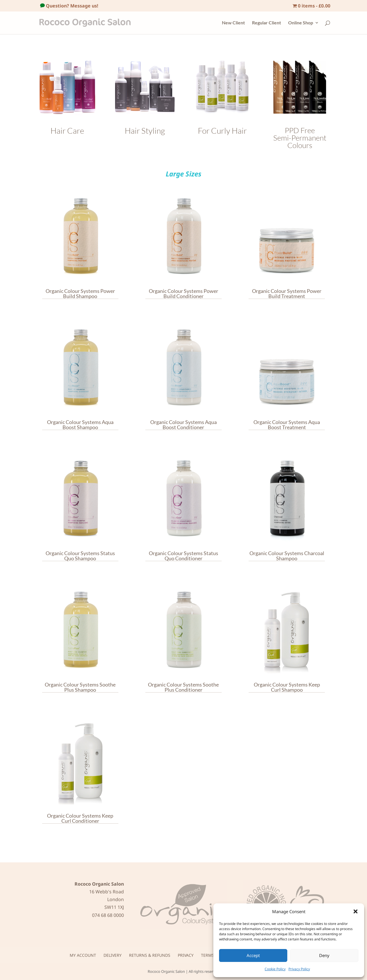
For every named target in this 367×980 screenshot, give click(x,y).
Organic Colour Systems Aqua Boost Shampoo (80, 424)
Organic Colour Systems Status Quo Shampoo (80, 556)
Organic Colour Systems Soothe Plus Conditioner (183, 687)
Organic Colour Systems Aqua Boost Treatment (286, 424)
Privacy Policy (299, 969)
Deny (324, 955)
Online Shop (300, 23)
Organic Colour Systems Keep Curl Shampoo (287, 687)
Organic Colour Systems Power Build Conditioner (183, 293)
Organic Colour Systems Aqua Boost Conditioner (183, 424)
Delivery (113, 955)
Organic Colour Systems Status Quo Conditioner (183, 556)
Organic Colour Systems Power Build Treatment (286, 293)
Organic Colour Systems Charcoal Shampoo (286, 556)
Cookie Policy (275, 969)
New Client (233, 23)
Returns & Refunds (149, 955)
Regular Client (266, 23)
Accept (253, 955)
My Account (83, 955)
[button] (355, 911)
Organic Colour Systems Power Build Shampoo (80, 293)
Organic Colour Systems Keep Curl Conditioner (80, 818)
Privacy (186, 955)
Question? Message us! (71, 5)
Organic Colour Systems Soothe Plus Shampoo (80, 687)
